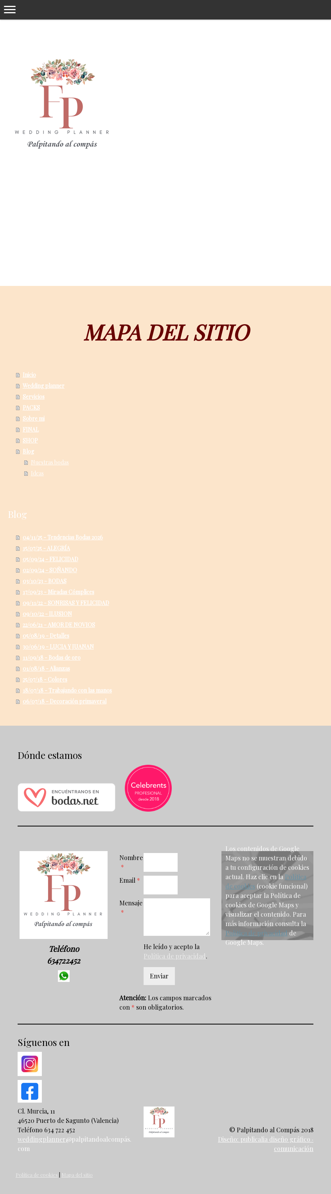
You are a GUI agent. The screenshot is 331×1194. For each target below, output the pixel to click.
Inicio (29, 374)
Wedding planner (44, 385)
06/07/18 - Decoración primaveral (64, 701)
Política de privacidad (175, 956)
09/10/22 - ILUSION (47, 614)
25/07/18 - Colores (45, 679)
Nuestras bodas (50, 462)
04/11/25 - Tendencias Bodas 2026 (63, 537)
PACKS (31, 407)
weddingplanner (42, 1139)
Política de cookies (37, 1174)
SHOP (30, 440)
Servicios (34, 396)
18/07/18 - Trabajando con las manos (67, 690)
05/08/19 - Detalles (46, 635)
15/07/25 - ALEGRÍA (46, 548)
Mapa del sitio (77, 1174)
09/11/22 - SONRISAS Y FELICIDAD (66, 603)
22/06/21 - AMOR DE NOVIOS (59, 624)
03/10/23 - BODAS (45, 581)
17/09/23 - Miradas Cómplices (58, 592)
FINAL (31, 429)
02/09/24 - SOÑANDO (50, 570)
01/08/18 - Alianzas (46, 668)
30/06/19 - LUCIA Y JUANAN (58, 646)
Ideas (37, 473)
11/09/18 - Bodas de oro (52, 657)
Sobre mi (34, 418)
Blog (28, 451)
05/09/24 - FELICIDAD (50, 559)
